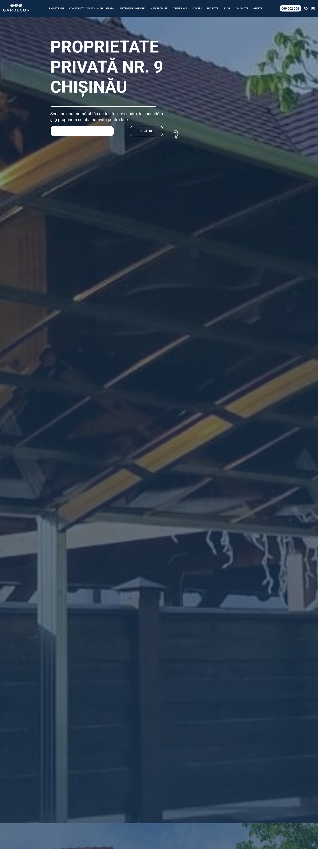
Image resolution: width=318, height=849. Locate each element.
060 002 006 (290, 8)
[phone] (82, 131)
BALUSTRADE (56, 8)
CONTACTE (242, 8)
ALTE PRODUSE (158, 8)
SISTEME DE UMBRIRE (132, 8)
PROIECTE (212, 8)
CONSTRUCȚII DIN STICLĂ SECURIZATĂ (91, 8)
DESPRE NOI (180, 8)
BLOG (227, 8)
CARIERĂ (197, 8)
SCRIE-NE (146, 131)
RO (306, 8)
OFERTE (257, 8)
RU (313, 8)
